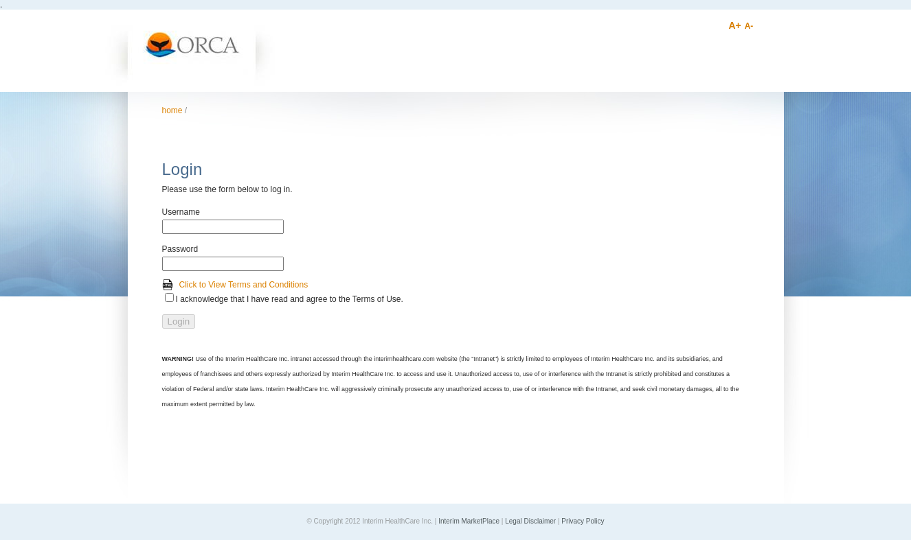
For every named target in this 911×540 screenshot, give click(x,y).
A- (749, 26)
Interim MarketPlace (468, 521)
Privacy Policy (582, 521)
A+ (735, 25)
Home (172, 110)
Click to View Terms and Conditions (243, 285)
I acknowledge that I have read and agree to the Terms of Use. (289, 299)
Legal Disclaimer (530, 521)
